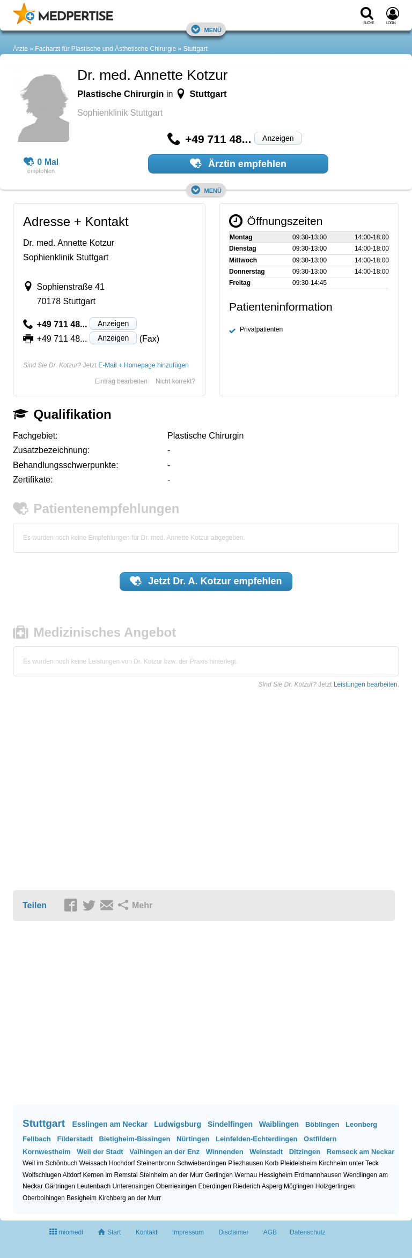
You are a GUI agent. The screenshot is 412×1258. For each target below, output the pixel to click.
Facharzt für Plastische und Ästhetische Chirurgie (105, 48)
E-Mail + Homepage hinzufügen (143, 365)
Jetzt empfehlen (206, 581)
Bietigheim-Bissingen (134, 1139)
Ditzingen (305, 1152)
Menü (206, 29)
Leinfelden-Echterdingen (256, 1139)
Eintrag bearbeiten (121, 381)
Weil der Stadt (100, 1152)
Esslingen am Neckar (110, 1124)
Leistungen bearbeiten (366, 684)
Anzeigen (277, 138)
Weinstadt (266, 1152)
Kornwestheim (47, 1152)
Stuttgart (195, 48)
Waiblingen (279, 1124)
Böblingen (322, 1124)
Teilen (35, 905)
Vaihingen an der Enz (164, 1152)
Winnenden (225, 1152)
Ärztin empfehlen (238, 163)
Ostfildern (320, 1139)
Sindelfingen (230, 1124)
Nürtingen (192, 1139)
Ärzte (20, 48)
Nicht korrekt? (175, 381)
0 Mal (41, 162)
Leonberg (361, 1124)
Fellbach (37, 1139)
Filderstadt (74, 1139)
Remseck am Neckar (360, 1152)
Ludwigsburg (177, 1124)
